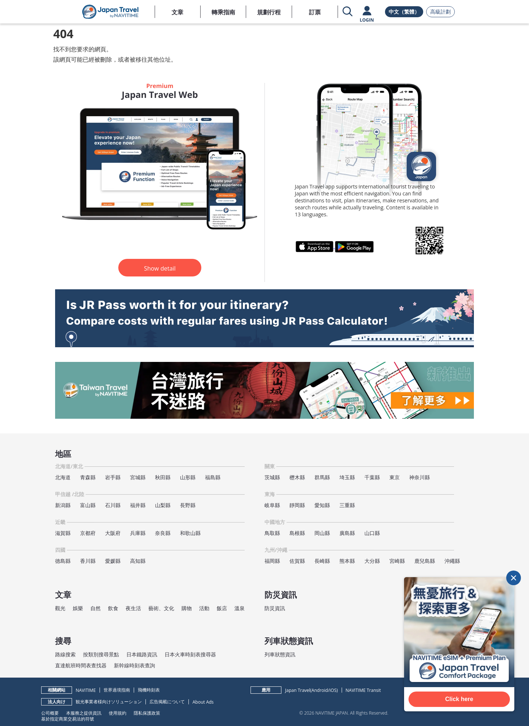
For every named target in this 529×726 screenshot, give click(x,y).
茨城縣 (272, 477)
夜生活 (133, 608)
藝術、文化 (161, 608)
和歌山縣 (190, 532)
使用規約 (117, 713)
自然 (95, 608)
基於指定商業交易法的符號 (67, 719)
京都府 (88, 532)
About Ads (203, 702)
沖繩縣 (452, 560)
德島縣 (63, 560)
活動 (204, 608)
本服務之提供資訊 (83, 713)
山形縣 (187, 477)
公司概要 (50, 713)
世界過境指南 (117, 690)
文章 (177, 12)
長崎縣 (322, 560)
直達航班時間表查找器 (81, 665)
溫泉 (239, 608)
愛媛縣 (112, 560)
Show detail (160, 268)
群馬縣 (322, 477)
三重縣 (347, 505)
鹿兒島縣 (424, 560)
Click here (459, 699)
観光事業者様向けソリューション (109, 701)
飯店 (222, 608)
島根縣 (297, 532)
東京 (394, 477)
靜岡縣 (297, 505)
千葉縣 (372, 477)
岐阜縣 (272, 505)
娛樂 (78, 608)
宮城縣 (137, 477)
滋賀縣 (63, 532)
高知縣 (137, 560)
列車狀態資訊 (279, 654)
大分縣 (372, 560)
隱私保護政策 (147, 713)
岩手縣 (112, 477)
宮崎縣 (397, 560)
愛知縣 (322, 505)
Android (320, 690)
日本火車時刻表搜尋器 (190, 654)
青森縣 (88, 477)
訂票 (315, 12)
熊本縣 (347, 560)
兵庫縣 (137, 532)
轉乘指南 (223, 12)
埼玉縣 (347, 477)
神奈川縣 (419, 477)
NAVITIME (86, 690)
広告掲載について (167, 701)
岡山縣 (322, 532)
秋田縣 (162, 477)
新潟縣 (63, 505)
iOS (333, 690)
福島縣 (212, 477)
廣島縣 (347, 532)
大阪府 (112, 532)
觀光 (60, 608)
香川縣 (88, 560)
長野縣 (187, 505)
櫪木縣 (297, 477)
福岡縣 (272, 560)
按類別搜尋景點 (101, 654)
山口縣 (372, 532)
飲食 (113, 608)
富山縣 (88, 505)
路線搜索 (65, 654)
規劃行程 (269, 12)
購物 (186, 608)
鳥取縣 (272, 532)
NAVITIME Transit (363, 690)
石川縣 (112, 505)
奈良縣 (162, 532)
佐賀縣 (297, 560)
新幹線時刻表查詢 (134, 665)
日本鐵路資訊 (141, 654)
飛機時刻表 (149, 690)
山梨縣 (162, 505)
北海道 (63, 477)
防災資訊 (274, 608)
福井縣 (137, 505)
